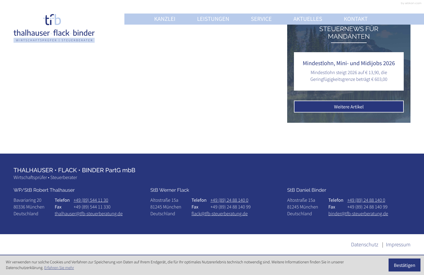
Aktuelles (307, 19)
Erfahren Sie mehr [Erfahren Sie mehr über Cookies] (59, 267)
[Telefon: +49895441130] (91, 200)
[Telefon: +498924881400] (229, 200)
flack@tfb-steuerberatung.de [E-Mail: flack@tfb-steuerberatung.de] (219, 213)
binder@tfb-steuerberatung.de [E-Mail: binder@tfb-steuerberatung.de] (358, 213)
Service (261, 19)
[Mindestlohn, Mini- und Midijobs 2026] (349, 71)
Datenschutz (364, 244)
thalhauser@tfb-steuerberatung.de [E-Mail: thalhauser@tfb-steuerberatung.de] (88, 213)
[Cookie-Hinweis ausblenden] (405, 265)
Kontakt (356, 19)
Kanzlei (164, 19)
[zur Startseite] (54, 28)
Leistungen (213, 19)
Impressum (398, 244)
